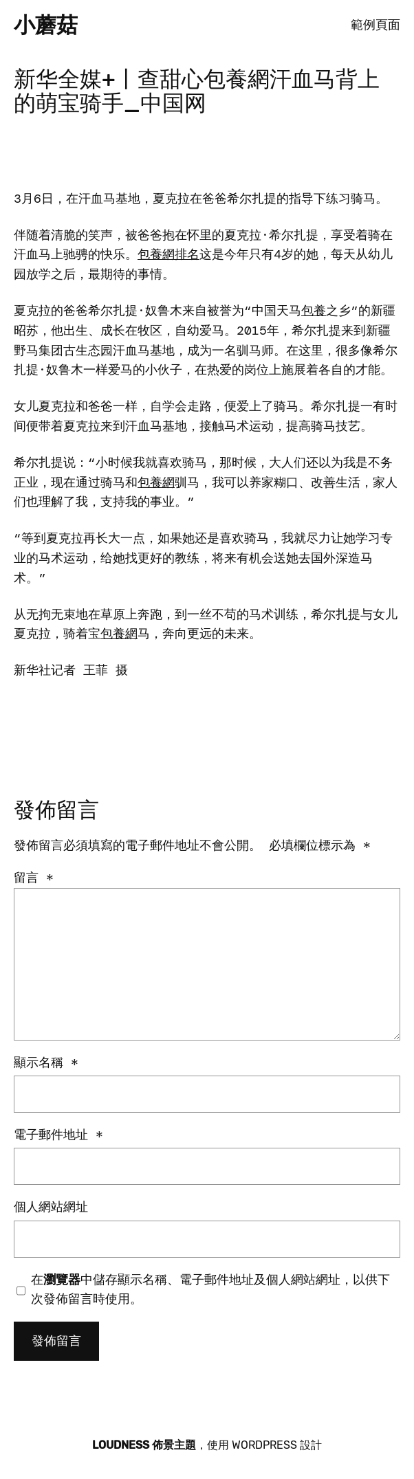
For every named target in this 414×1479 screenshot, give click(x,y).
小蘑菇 (46, 25)
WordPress (264, 1445)
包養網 (156, 482)
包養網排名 (168, 254)
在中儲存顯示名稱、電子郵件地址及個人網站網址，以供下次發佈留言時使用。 (210, 1289)
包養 (313, 310)
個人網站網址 (51, 1207)
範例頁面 (375, 24)
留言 (34, 877)
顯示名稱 (46, 1062)
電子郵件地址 (58, 1134)
